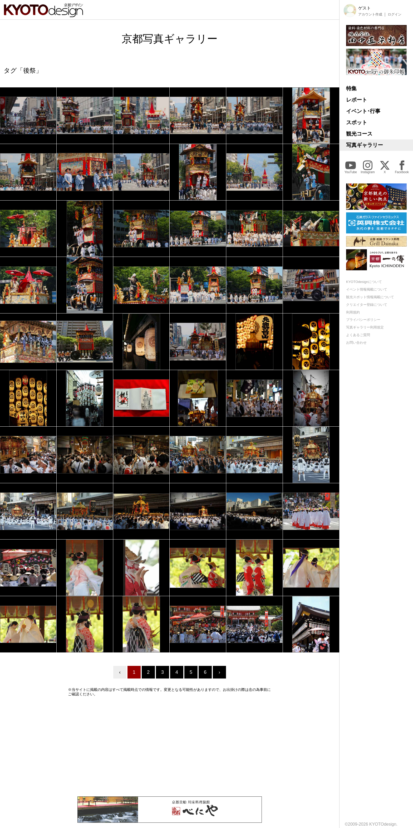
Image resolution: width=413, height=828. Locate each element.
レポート (356, 100)
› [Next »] (219, 672)
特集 (351, 88)
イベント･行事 (363, 111)
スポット (356, 122)
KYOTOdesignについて (364, 282)
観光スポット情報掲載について (370, 297)
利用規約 (353, 312)
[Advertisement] (169, 746)
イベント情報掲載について (366, 289)
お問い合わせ (356, 343)
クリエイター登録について (366, 305)
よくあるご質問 (358, 335)
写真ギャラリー (364, 145)
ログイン (394, 14)
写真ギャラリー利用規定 (365, 327)
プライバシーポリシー (363, 320)
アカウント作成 (370, 14)
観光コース (359, 134)
